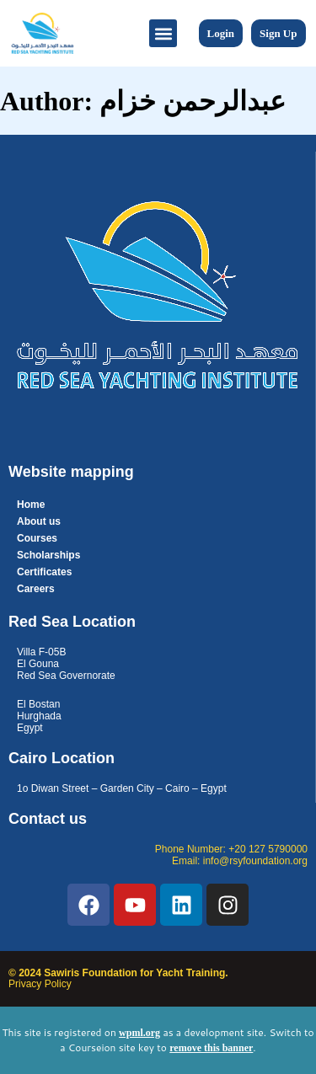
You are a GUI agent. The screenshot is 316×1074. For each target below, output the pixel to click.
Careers (36, 589)
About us (39, 521)
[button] (163, 33)
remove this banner (211, 1048)
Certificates (44, 572)
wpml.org (139, 1033)
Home (31, 504)
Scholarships (48, 555)
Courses (37, 538)
